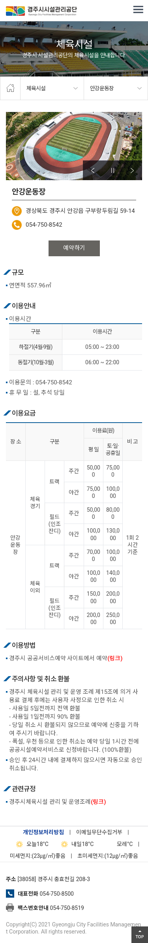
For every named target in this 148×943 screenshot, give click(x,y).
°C (118, 844)
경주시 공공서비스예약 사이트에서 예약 (66, 658)
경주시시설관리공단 (41, 12)
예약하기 (74, 248)
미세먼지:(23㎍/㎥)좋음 (38, 856)
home (10, 88)
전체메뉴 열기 (138, 10)
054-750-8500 (56, 894)
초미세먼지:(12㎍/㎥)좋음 (107, 856)
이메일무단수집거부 (99, 832)
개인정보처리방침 (43, 832)
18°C (31, 844)
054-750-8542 (44, 224)
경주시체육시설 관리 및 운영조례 (57, 801)
